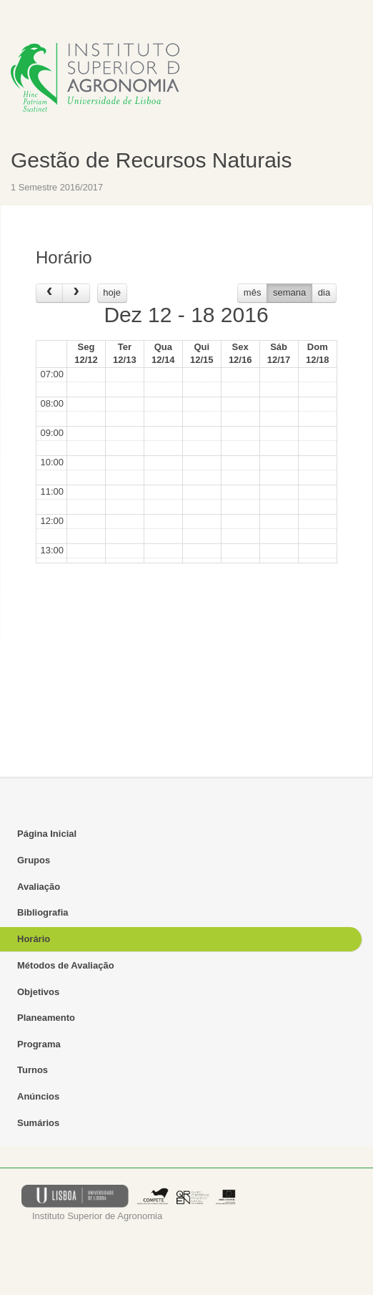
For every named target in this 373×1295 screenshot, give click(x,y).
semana (289, 292)
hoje (112, 292)
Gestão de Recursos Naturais (151, 160)
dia (324, 292)
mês (253, 292)
